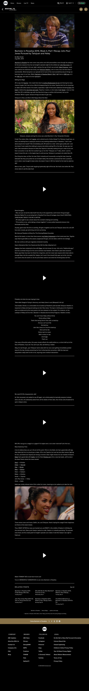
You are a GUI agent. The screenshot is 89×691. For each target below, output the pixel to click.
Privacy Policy (57, 662)
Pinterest (41, 645)
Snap (39, 648)
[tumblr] (54, 621)
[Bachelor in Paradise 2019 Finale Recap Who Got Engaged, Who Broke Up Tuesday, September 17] (24, 592)
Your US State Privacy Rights (62, 652)
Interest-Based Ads (59, 642)
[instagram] (57, 621)
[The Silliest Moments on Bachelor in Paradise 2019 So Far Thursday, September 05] (64, 601)
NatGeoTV (26, 662)
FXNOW (25, 655)
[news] (32, 3)
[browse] (19, 3)
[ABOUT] (86, 9)
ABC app (19, 76)
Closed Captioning (58, 645)
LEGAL (55, 634)
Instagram (41, 642)
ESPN (25, 648)
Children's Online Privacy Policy (63, 648)
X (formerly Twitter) (44, 655)
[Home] (12, 3)
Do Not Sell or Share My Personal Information (67, 638)
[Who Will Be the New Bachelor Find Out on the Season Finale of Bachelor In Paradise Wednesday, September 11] (44, 592)
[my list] (81, 9)
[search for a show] (60, 3)
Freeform (26, 652)
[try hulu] (81, 3)
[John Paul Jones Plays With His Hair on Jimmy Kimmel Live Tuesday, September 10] (24, 600)
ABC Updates (12, 638)
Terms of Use (57, 658)
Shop (10, 655)
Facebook (41, 638)
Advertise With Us (13, 642)
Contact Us (11, 645)
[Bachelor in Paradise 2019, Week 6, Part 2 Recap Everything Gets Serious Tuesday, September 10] (64, 592)
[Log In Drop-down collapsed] (70, 3)
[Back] (2, 9)
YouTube (40, 658)
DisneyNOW (27, 645)
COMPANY (12, 634)
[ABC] (5, 3)
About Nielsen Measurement (61, 655)
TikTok (40, 652)
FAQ (9, 652)
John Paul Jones (65, 65)
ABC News (26, 638)
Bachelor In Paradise (21, 62)
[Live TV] (26, 3)
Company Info (12, 648)
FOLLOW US (42, 634)
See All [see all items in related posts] (72, 587)
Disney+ (25, 642)
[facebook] (52, 621)
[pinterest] (59, 621)
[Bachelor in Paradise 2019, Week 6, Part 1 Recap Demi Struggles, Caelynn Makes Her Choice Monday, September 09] (44, 600)
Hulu (24, 658)
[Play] (44, 189)
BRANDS (26, 634)
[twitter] (49, 621)
